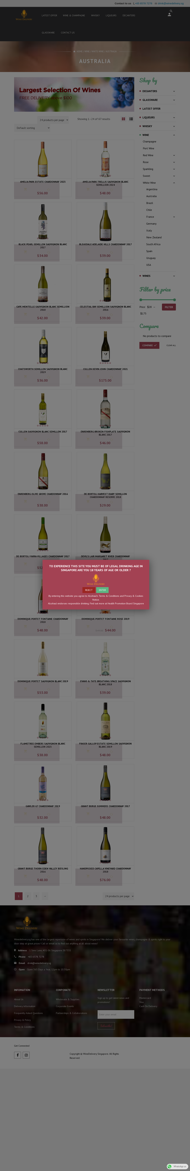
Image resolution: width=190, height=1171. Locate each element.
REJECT (89, 590)
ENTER (102, 590)
